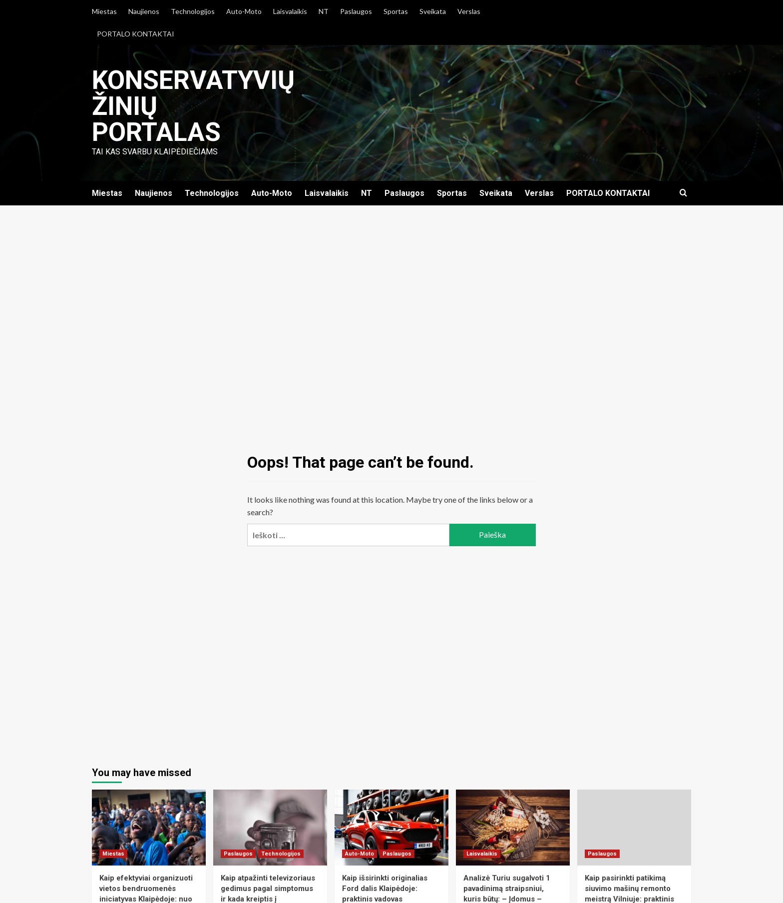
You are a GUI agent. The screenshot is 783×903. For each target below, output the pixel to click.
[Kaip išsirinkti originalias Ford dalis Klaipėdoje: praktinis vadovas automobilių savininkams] (391, 828)
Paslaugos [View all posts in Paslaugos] (238, 854)
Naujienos (143, 11)
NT (324, 11)
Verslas (468, 11)
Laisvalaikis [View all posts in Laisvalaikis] (481, 854)
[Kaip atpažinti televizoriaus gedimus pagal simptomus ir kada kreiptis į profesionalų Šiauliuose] (270, 828)
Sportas (396, 11)
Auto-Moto (244, 11)
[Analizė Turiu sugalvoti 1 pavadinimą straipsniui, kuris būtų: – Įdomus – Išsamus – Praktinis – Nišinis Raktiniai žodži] (513, 828)
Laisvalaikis (290, 11)
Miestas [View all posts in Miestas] (113, 854)
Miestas (104, 11)
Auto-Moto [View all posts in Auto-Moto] (359, 854)
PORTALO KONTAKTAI (135, 33)
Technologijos (193, 11)
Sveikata (432, 11)
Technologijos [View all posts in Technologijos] (281, 854)
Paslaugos (356, 11)
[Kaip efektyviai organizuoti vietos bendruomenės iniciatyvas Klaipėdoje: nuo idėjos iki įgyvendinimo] (149, 828)
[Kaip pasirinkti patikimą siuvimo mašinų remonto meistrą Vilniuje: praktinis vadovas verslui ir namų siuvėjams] (634, 828)
